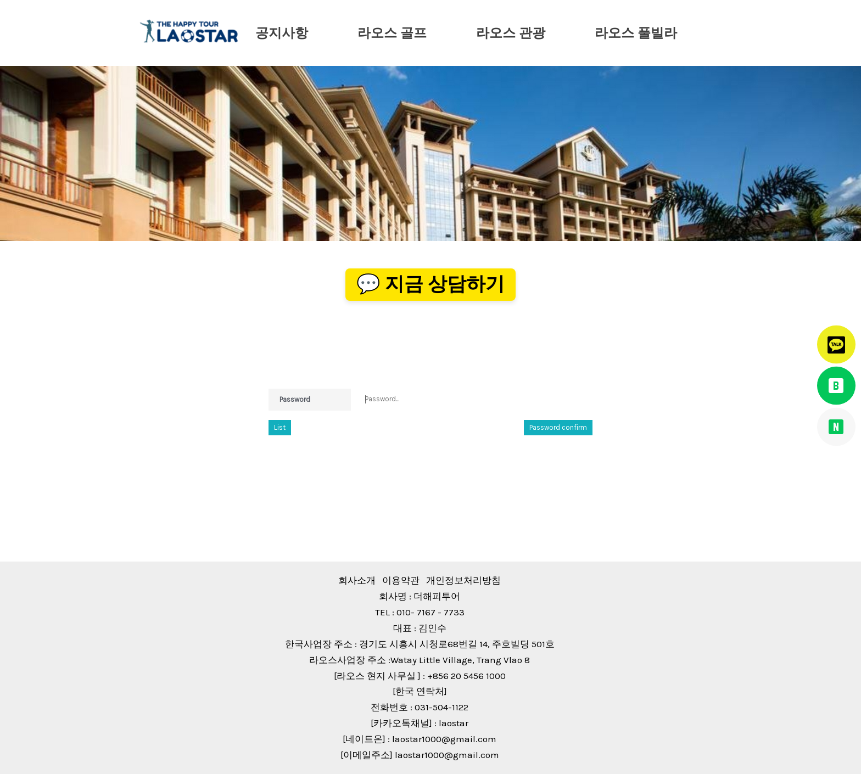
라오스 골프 (392, 33)
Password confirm (558, 427)
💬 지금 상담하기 (430, 284)
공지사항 (281, 33)
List (280, 427)
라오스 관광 (510, 33)
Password (294, 399)
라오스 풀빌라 (636, 33)
